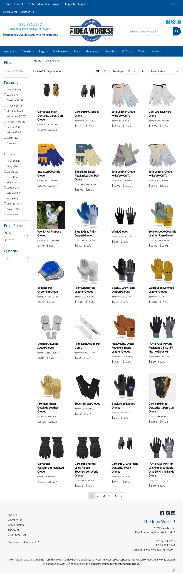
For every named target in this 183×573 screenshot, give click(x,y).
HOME (12, 515)
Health (112, 51)
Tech (142, 51)
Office (127, 51)
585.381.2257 (30, 24)
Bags (43, 51)
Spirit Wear (10, 11)
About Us (19, 4)
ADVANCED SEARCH (16, 527)
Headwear (94, 51)
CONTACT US (17, 534)
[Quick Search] (148, 31)
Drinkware (61, 51)
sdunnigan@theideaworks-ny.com (30, 28)
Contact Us (27, 11)
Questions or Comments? (23, 542)
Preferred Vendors (39, 4)
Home (7, 4)
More (157, 51)
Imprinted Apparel (76, 4)
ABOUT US (15, 520)
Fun (77, 51)
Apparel (10, 51)
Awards (58, 4)
